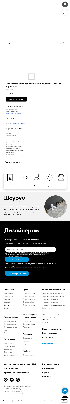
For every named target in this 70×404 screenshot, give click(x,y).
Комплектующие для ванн (50, 311)
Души (25, 289)
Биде (5, 330)
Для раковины (8, 293)
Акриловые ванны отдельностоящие (53, 305)
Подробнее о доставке (13, 113)
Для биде (7, 305)
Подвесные (26, 344)
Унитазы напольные (10, 324)
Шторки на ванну (9, 346)
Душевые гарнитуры (29, 299)
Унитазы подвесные (10, 321)
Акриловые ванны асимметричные (53, 296)
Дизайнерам (48, 368)
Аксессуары (47, 337)
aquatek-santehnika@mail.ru (16, 372)
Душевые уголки (9, 343)
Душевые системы (29, 293)
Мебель (26, 351)
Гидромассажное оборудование (52, 314)
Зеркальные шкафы (29, 355)
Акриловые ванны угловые (50, 299)
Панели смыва (27, 327)
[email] (30, 249)
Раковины (27, 334)
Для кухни (7, 308)
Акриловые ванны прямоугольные (53, 293)
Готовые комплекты (29, 324)
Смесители (9, 289)
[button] (17, 273)
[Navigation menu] (65, 4)
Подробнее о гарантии (18, 123)
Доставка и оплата (50, 364)
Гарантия (46, 372)
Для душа (7, 302)
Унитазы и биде (11, 317)
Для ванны (7, 299)
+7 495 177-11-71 (11, 368)
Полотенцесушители (51, 329)
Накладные (26, 341)
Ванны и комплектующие (53, 289)
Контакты (46, 376)
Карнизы (45, 322)
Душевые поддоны (10, 355)
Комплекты (7, 311)
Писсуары (7, 333)
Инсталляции (27, 321)
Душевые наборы (28, 302)
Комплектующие (50, 333)
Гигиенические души (29, 305)
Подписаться (17, 259)
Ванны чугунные (47, 308)
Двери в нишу (8, 349)
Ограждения (9, 339)
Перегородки (8, 352)
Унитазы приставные (10, 327)
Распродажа (47, 343)
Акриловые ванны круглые (50, 302)
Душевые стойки (28, 296)
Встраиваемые (28, 338)
